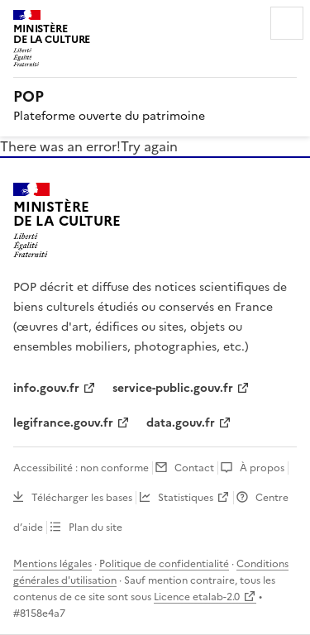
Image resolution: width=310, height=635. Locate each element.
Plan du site (95, 527)
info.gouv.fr (46, 388)
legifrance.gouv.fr (63, 423)
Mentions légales (52, 563)
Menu (286, 23)
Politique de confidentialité (164, 563)
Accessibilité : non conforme (81, 468)
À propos (262, 468)
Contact (194, 468)
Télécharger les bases (81, 497)
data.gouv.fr (180, 423)
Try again (149, 146)
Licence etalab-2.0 (197, 597)
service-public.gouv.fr (172, 388)
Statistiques (185, 497)
